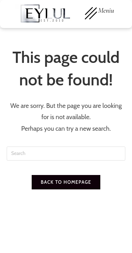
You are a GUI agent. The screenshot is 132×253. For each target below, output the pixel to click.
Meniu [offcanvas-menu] (99, 13)
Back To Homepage (66, 182)
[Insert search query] (66, 154)
